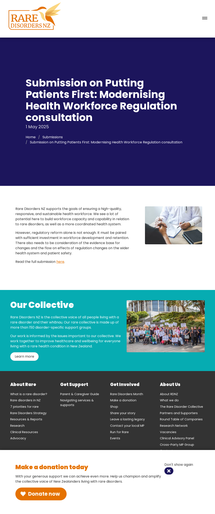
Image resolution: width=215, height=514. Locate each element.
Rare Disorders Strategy (28, 413)
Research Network (174, 426)
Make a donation (123, 400)
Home (31, 137)
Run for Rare (119, 432)
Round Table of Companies (181, 419)
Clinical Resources (24, 432)
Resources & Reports (26, 419)
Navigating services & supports (77, 402)
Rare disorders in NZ (25, 400)
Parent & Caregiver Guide (79, 394)
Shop (114, 407)
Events (115, 438)
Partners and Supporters (179, 413)
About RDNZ (169, 394)
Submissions (52, 137)
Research (17, 426)
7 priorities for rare (24, 407)
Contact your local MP (127, 426)
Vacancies (168, 432)
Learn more (24, 356)
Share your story (122, 413)
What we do (169, 400)
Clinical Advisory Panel (177, 438)
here (60, 261)
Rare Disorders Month (126, 394)
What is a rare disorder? (28, 394)
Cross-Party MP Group (177, 445)
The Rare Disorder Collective (181, 407)
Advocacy (18, 438)
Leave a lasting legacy (127, 419)
